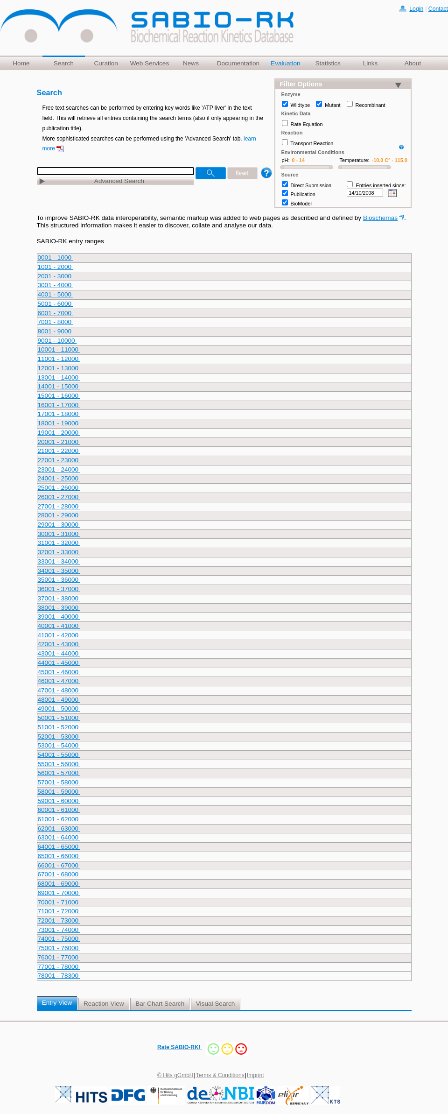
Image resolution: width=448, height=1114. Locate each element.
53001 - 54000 (59, 745)
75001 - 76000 (59, 948)
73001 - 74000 (59, 929)
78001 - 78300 (59, 975)
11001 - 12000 (59, 358)
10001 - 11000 (59, 349)
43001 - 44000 (59, 653)
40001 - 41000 (59, 625)
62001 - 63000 (59, 828)
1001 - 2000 (55, 266)
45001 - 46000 (59, 672)
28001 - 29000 (59, 515)
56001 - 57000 (59, 772)
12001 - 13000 (59, 368)
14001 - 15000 (59, 386)
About (413, 63)
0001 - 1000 (55, 257)
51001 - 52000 (59, 727)
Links (370, 63)
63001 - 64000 (59, 837)
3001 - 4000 (55, 285)
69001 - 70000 (59, 892)
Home (21, 63)
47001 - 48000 (59, 690)
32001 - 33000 (59, 552)
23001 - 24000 (59, 469)
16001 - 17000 (59, 405)
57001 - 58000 (59, 782)
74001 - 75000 (59, 938)
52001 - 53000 (59, 736)
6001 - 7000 (55, 313)
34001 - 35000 (59, 570)
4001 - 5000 (55, 294)
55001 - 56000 (59, 764)
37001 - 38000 (59, 598)
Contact (438, 9)
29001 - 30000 (59, 524)
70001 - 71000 (59, 902)
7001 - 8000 (55, 321)
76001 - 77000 (59, 957)
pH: (286, 160)
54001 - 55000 (59, 754)
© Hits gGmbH (175, 1075)
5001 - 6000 (55, 303)
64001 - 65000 (59, 846)
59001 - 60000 (59, 800)
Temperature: (355, 160)
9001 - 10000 (57, 340)
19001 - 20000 (59, 432)
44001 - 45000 (59, 662)
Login (416, 9)
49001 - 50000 (59, 708)
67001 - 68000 (59, 874)
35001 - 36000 (59, 579)
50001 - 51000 (59, 717)
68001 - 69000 (59, 883)
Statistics (327, 63)
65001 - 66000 (59, 856)
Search (64, 63)
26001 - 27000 (59, 497)
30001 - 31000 (59, 533)
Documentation (238, 63)
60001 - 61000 (59, 809)
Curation (106, 63)
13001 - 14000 (59, 377)
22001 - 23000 (59, 460)
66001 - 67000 (59, 865)
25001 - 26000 (59, 487)
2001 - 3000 (55, 276)
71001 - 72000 (59, 911)
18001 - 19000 (59, 423)
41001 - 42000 (59, 635)
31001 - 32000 (59, 542)
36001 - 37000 (59, 588)
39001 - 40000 (59, 616)
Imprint (255, 1075)
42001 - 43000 (59, 644)
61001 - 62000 (59, 819)
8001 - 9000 (55, 331)
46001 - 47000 (59, 680)
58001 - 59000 (59, 791)
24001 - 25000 (59, 478)
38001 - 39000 (59, 607)
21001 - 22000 (59, 450)
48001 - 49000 (59, 699)
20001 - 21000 (59, 441)
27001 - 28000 (59, 506)
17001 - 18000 (59, 413)
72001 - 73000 (59, 920)
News (191, 63)
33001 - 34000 (59, 561)
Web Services (149, 63)
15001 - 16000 (59, 395)
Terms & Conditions (220, 1075)
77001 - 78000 (59, 966)
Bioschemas (380, 217)
